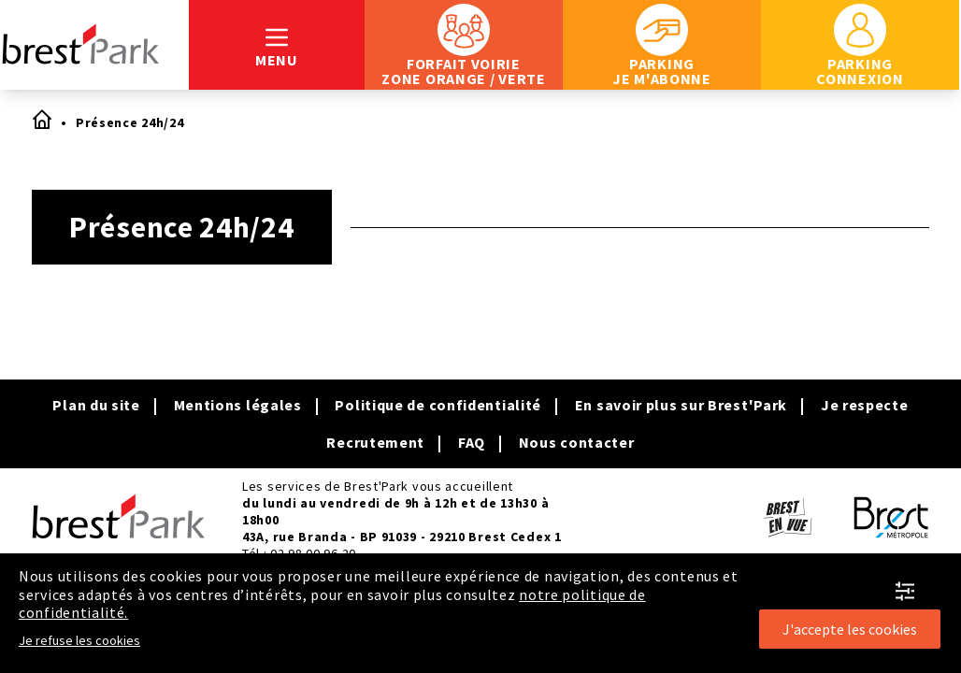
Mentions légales (238, 404)
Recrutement (375, 442)
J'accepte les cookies (849, 629)
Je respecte (865, 404)
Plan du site (95, 404)
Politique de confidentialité (438, 404)
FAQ (471, 442)
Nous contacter (577, 442)
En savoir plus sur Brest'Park (681, 404)
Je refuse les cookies (79, 640)
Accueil (41, 118)
